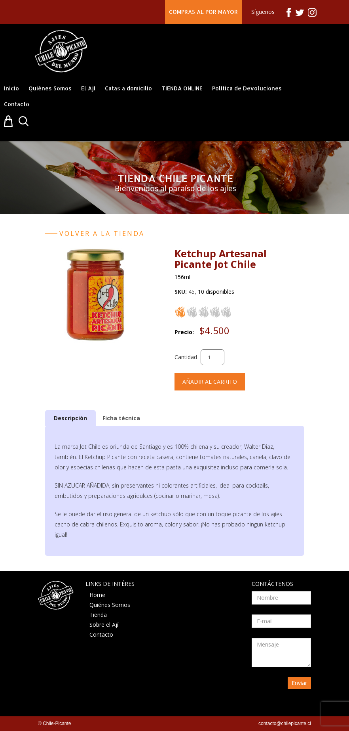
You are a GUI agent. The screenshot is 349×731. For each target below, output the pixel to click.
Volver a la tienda (101, 233)
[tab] (70, 418)
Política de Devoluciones (247, 88)
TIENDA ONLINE (182, 88)
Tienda (98, 614)
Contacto (16, 104)
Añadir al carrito (209, 381)
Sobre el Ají (103, 624)
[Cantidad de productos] (212, 357)
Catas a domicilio (128, 88)
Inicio (11, 88)
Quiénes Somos (50, 88)
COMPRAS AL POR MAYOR (203, 11)
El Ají (88, 88)
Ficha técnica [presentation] (121, 418)
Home (97, 595)
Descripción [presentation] (70, 418)
